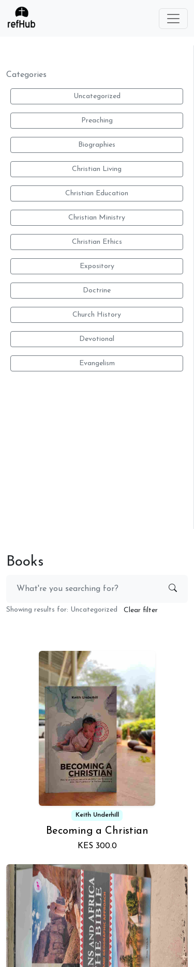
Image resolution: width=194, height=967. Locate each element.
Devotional (96, 339)
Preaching (97, 120)
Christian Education (96, 193)
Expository (97, 266)
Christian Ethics (97, 242)
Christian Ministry (96, 218)
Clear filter (141, 610)
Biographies (96, 145)
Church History (96, 315)
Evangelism (97, 363)
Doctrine (97, 290)
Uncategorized (97, 96)
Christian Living (97, 169)
